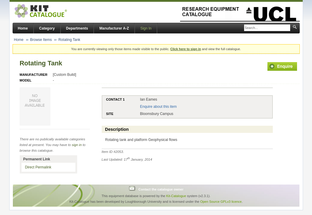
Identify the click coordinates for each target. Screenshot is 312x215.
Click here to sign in (185, 49)
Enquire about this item (158, 107)
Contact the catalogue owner (161, 189)
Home (23, 28)
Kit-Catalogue (176, 196)
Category (47, 28)
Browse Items (41, 40)
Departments (77, 28)
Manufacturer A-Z (114, 28)
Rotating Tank (69, 40)
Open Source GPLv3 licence (221, 201)
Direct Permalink (38, 167)
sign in (77, 145)
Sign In (145, 28)
